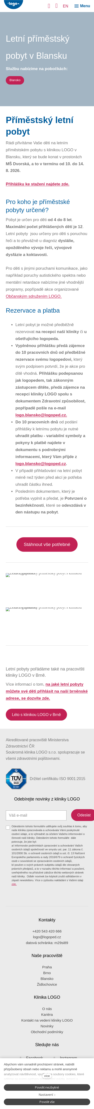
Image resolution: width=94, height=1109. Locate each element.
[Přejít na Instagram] (64, 1043)
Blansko (46, 964)
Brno (47, 958)
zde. (14, 869)
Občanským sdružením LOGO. (34, 296)
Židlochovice (47, 970)
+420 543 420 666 (46, 917)
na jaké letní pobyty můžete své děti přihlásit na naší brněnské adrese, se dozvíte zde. (47, 691)
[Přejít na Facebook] (30, 1043)
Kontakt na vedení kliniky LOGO (47, 1006)
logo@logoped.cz (47, 922)
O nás (47, 994)
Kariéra (47, 1000)
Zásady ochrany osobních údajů (31, 1057)
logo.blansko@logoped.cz (40, 463)
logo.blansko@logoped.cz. (41, 415)
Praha (47, 952)
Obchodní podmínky (47, 1017)
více (47, 1076)
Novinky (46, 1011)
